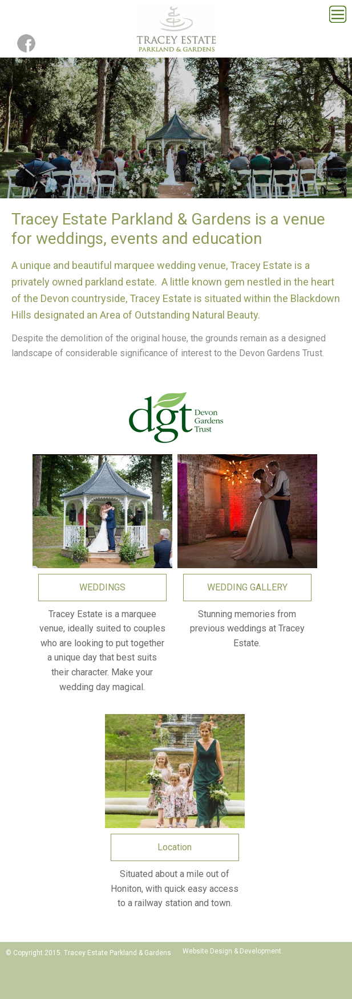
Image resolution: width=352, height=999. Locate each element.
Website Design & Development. (233, 951)
